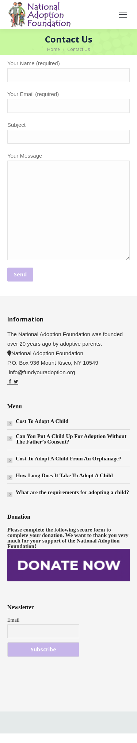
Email (13, 619)
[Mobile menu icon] (123, 14)
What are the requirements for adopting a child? (72, 492)
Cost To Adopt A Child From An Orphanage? (68, 458)
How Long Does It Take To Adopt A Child (64, 475)
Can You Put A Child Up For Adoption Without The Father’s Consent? (71, 438)
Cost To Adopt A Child (42, 421)
